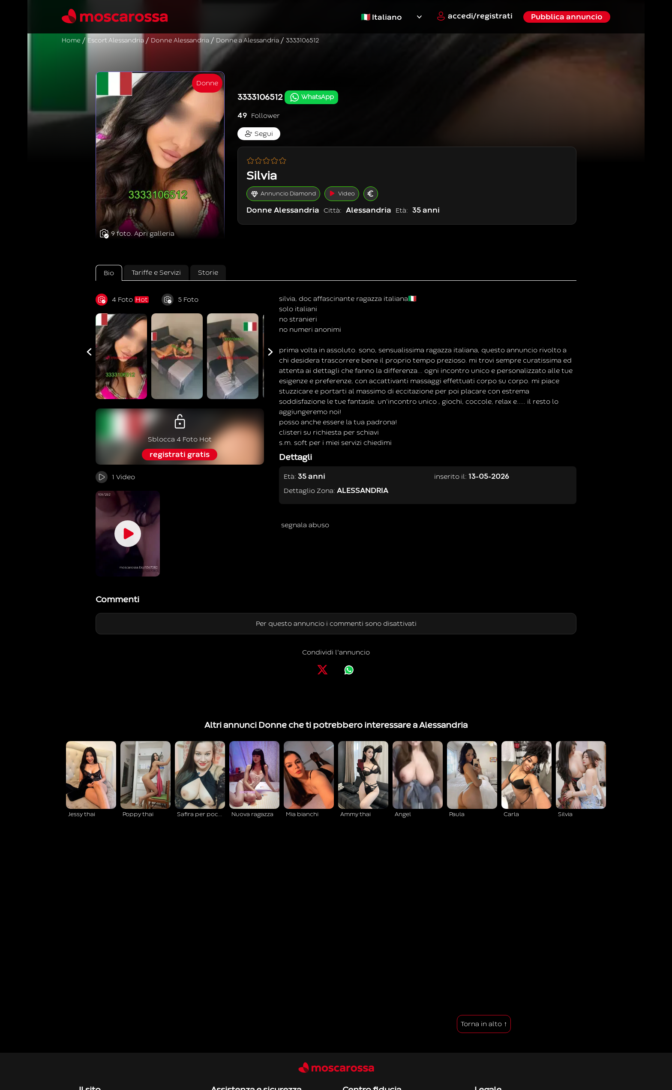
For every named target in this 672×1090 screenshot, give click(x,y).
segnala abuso (305, 525)
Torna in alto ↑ (484, 1024)
